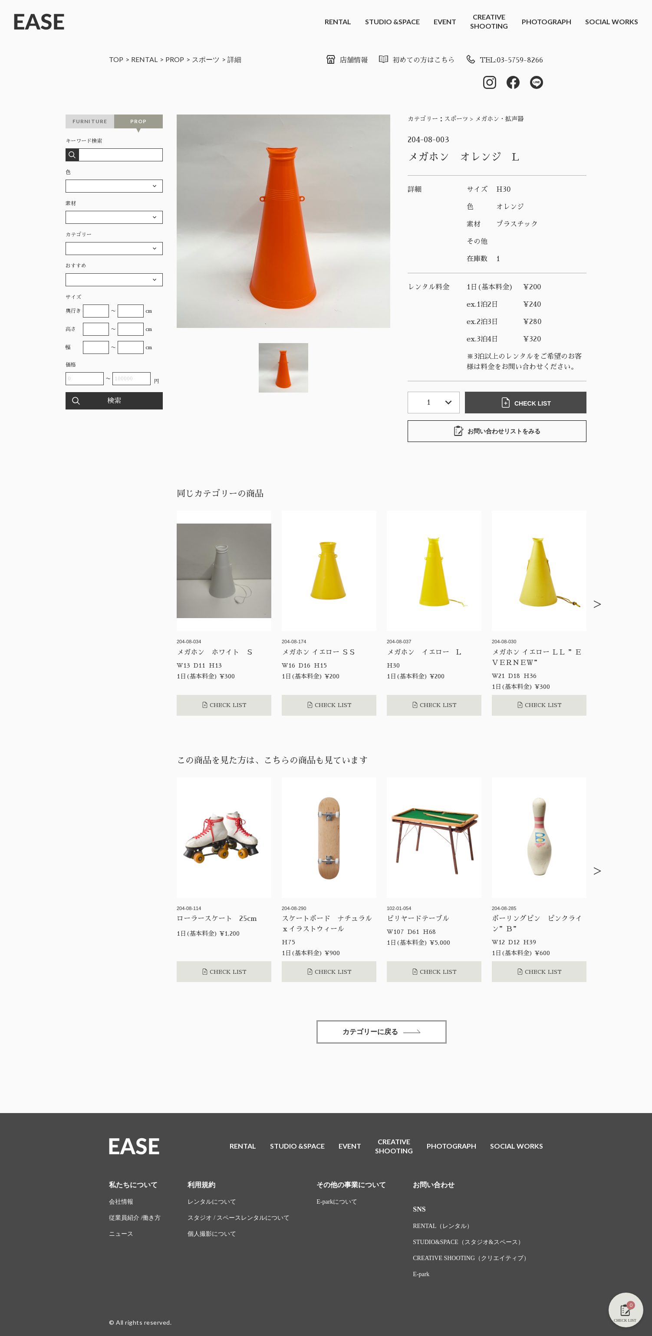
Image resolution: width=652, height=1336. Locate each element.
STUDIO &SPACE (392, 21)
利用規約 (201, 1185)
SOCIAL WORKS (611, 21)
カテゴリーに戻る (381, 1031)
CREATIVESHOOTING (489, 21)
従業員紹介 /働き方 (135, 1218)
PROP (174, 59)
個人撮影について (212, 1234)
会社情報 (121, 1201)
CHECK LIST (526, 402)
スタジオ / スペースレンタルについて (239, 1218)
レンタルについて (212, 1201)
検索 (114, 400)
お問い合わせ (433, 1185)
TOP (116, 59)
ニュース (121, 1234)
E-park (421, 1274)
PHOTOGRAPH (546, 21)
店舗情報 (347, 60)
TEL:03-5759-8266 (504, 60)
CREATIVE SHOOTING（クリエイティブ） (471, 1258)
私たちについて (133, 1185)
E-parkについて (336, 1201)
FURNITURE (90, 121)
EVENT (445, 21)
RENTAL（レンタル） (443, 1226)
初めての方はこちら (416, 60)
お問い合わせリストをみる (497, 431)
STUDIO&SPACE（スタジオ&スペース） (468, 1242)
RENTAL (338, 21)
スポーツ (206, 59)
